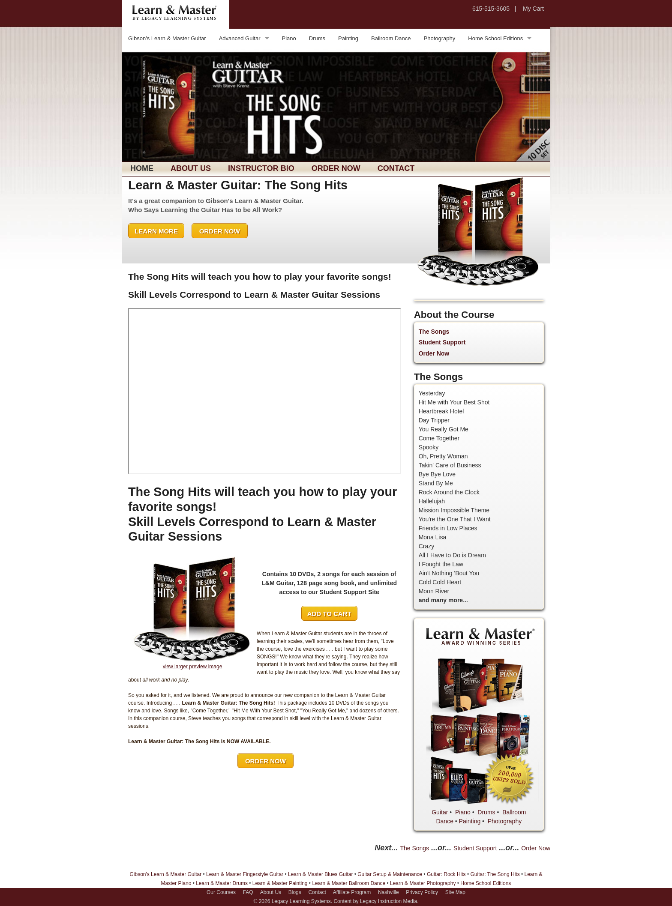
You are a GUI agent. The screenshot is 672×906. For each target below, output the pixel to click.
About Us (191, 168)
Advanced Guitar (240, 38)
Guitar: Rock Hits (446, 874)
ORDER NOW (219, 231)
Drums (317, 38)
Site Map (455, 892)
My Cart (533, 8)
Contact (396, 168)
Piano (289, 38)
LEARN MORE (156, 231)
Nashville (388, 892)
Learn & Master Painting (280, 883)
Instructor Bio (261, 168)
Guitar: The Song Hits (494, 874)
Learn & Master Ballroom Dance (348, 883)
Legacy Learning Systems (301, 901)
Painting (348, 38)
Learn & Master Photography (423, 883)
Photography (440, 38)
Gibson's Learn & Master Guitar (167, 38)
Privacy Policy (422, 892)
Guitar (440, 812)
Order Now (336, 168)
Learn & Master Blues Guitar (320, 874)
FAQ (248, 892)
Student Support (442, 342)
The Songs (434, 331)
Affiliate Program (352, 892)
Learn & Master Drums (222, 883)
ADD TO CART (329, 613)
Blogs (294, 892)
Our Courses (221, 892)
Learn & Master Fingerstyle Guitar (244, 874)
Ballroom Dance (391, 38)
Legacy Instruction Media (388, 901)
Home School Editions (495, 38)
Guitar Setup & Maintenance (389, 874)
